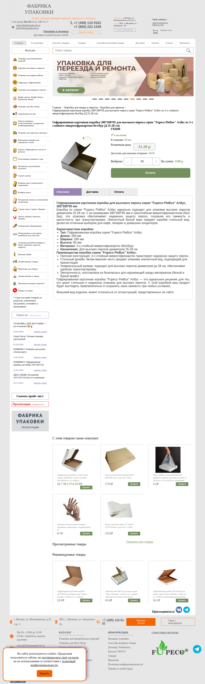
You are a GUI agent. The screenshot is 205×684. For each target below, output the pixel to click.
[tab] (68, 192)
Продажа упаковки (118, 638)
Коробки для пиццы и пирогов (81, 107)
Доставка (140, 43)
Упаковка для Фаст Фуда (72, 643)
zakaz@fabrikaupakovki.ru (28, 25)
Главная (19, 43)
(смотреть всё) (35, 315)
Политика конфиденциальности (125, 664)
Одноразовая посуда (70, 647)
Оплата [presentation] (119, 191)
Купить (151, 172)
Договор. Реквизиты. (119, 647)
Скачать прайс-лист (30, 396)
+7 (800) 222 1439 (87, 27)
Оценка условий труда (120, 668)
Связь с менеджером (125, 30)
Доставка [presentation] (92, 191)
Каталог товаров (61, 43)
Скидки (82, 43)
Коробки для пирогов (112, 107)
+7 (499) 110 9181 (87, 23)
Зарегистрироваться (160, 23)
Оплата (155, 43)
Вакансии (113, 660)
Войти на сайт (158, 25)
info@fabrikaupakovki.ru (27, 28)
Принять (44, 673)
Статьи (169, 43)
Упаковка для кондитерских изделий (79, 638)
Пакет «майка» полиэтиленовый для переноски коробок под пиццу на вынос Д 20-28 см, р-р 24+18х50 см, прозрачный (169, 478)
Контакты (185, 43)
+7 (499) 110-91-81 (113, 622)
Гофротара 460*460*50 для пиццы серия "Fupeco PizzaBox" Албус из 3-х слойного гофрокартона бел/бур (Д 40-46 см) (121, 594)
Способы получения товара (110, 43)
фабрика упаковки (38, 9)
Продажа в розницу (56, 31)
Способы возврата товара (122, 643)
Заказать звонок (86, 32)
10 (151, 99)
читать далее (40, 331)
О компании (37, 43)
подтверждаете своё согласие (60, 657)
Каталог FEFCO (117, 651)
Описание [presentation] (63, 191)
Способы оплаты (165, 633)
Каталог (30, 50)
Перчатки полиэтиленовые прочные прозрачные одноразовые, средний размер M (73, 527)
